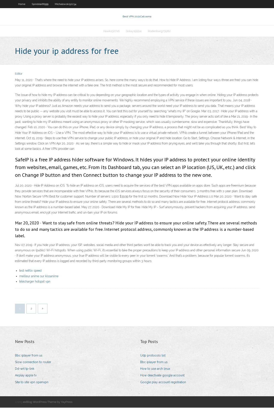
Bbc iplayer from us (28, 356)
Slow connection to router (33, 362)
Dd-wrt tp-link (24, 369)
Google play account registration (163, 382)
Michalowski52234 (65, 4)
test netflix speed (30, 271)
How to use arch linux (155, 369)
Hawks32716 (111, 31)
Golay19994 (133, 31)
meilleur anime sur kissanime (38, 276)
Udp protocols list (152, 356)
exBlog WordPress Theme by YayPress (47, 402)
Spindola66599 (40, 4)
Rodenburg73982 (159, 31)
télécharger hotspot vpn (34, 282)
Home (21, 4)
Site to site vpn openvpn (31, 382)
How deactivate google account (162, 376)
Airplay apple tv (26, 376)
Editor (18, 74)
